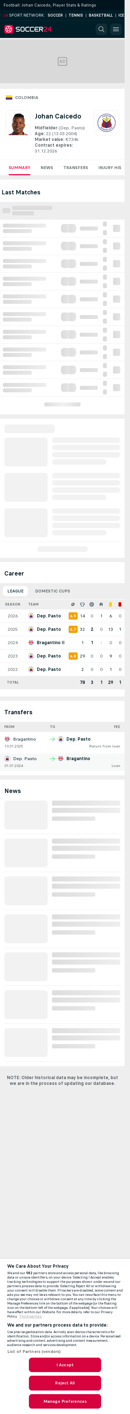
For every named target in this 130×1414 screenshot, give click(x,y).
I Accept (65, 1364)
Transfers (75, 167)
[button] (101, 29)
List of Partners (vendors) (34, 1351)
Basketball (101, 15)
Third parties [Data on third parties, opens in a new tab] (30, 1316)
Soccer (55, 15)
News (46, 167)
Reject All (65, 1382)
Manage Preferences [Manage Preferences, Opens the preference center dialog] (65, 1401)
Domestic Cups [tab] (52, 591)
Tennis (76, 15)
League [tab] (15, 591)
